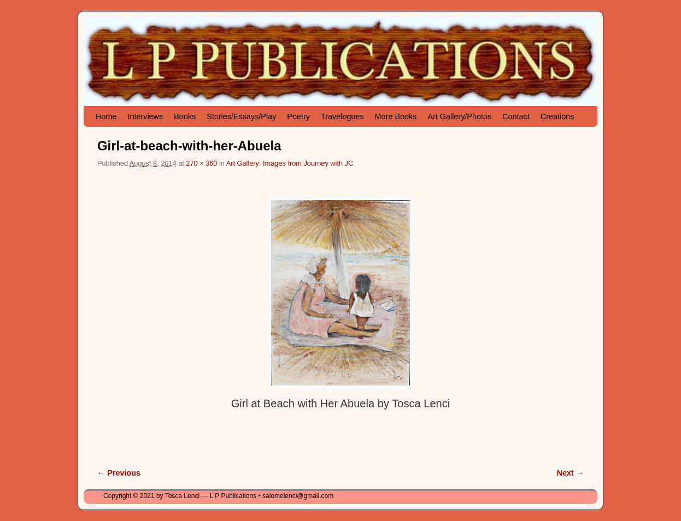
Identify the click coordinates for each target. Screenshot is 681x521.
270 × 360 (201, 163)
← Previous (118, 473)
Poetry (298, 116)
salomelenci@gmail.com (297, 496)
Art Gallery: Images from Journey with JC (289, 163)
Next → (570, 473)
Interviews (145, 116)
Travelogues (342, 116)
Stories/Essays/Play (241, 116)
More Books (396, 116)
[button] (340, 293)
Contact (516, 116)
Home (106, 116)
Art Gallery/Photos (459, 116)
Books (185, 116)
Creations (557, 116)
